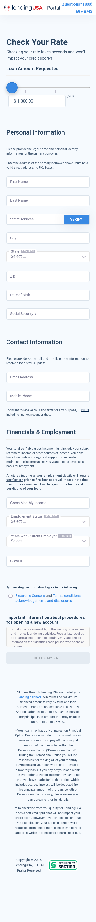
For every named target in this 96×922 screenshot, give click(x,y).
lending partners (30, 697)
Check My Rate (48, 658)
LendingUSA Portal (32, 7)
